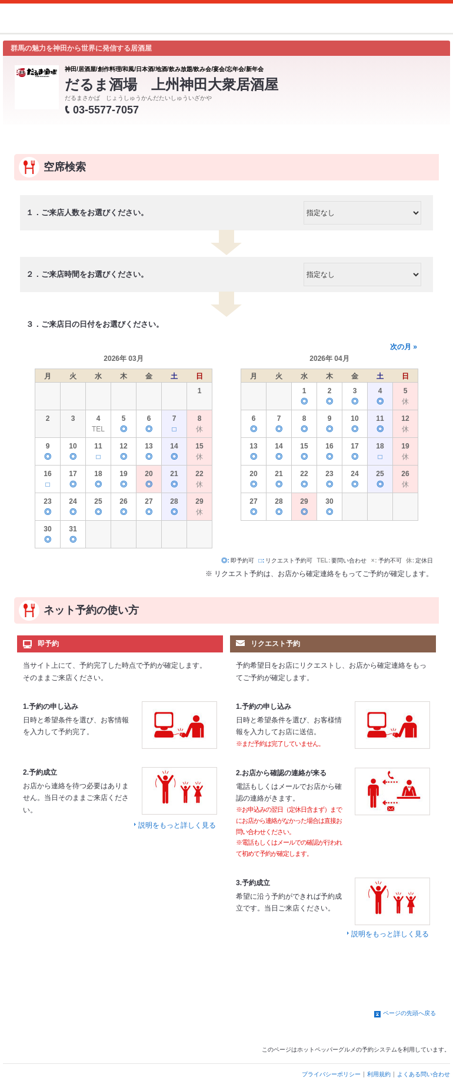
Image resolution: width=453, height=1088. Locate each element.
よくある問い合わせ (423, 1074)
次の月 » (403, 347)
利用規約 (379, 1074)
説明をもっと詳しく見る (177, 825)
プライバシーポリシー (331, 1074)
